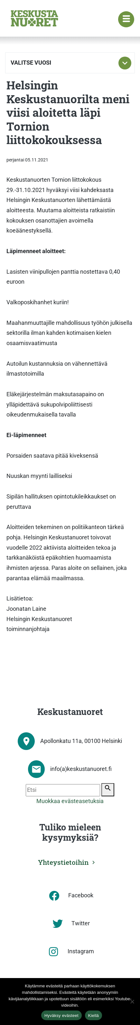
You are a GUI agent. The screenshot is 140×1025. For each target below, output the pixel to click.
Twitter (80, 923)
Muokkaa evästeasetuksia (70, 801)
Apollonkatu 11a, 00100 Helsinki (81, 741)
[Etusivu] (34, 18)
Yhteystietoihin (63, 862)
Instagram (81, 951)
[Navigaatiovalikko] (126, 19)
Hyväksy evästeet (61, 1015)
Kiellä (93, 1015)
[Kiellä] (132, 1001)
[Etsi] (63, 790)
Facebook (80, 895)
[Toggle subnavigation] (124, 63)
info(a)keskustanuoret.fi (81, 769)
